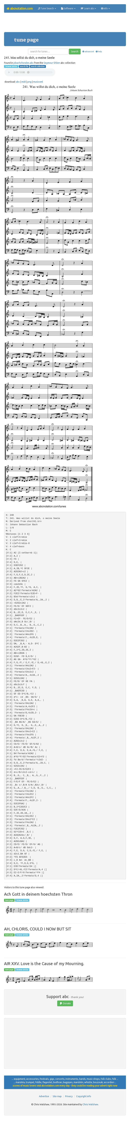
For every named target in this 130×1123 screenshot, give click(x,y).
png (29, 81)
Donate (65, 1003)
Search (74, 51)
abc (18, 81)
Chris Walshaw (90, 1104)
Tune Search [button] (47, 8)
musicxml (38, 81)
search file (24, 66)
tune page (9, 900)
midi (23, 81)
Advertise (44, 1096)
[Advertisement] (65, 23)
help (98, 51)
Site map (57, 1096)
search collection (38, 66)
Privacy (69, 1096)
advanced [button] (88, 51)
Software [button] (68, 8)
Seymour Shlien (52, 62)
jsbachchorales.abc (24, 62)
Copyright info (83, 1096)
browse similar (11, 66)
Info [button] (105, 8)
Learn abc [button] (88, 8)
